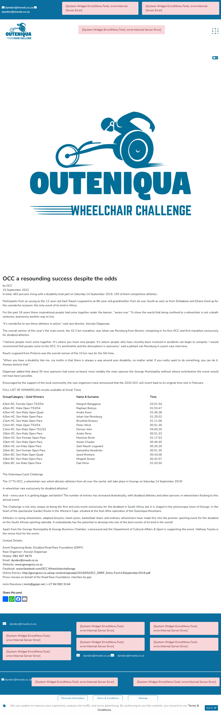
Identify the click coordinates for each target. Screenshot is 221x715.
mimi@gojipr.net (34, 584)
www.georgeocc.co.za (28, 564)
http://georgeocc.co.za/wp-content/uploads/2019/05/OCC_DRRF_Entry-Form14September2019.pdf (86, 573)
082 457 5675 (22, 556)
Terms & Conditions (108, 698)
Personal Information (72, 698)
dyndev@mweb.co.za (19, 8)
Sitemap (142, 698)
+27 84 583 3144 (58, 584)
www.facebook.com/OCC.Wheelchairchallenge (45, 569)
